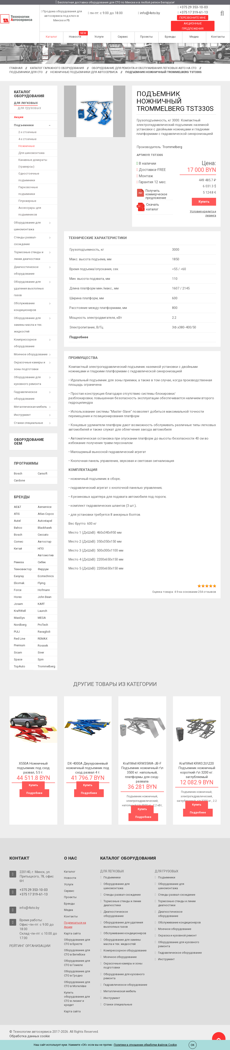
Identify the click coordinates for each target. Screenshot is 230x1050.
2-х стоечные (27, 125)
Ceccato (43, 528)
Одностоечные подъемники (28, 171)
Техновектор (23, 563)
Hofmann (44, 583)
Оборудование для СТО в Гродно (77, 966)
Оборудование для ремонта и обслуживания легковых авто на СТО (144, 68)
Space (18, 653)
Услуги (99, 36)
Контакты (218, 36)
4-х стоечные (27, 132)
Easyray (19, 569)
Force (17, 583)
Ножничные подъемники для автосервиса (84, 72)
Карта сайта (72, 926)
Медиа (194, 36)
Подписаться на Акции (75, 918)
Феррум (43, 563)
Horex (18, 590)
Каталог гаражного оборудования (57, 68)
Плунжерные (27, 194)
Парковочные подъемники (28, 184)
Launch (42, 604)
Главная (15, 68)
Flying (41, 576)
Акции (18, 110)
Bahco (18, 521)
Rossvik (43, 639)
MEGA (42, 611)
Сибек (42, 556)
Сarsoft (42, 467)
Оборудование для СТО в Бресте (77, 935)
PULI (17, 625)
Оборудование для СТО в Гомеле (77, 956)
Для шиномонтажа (31, 146)
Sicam (18, 646)
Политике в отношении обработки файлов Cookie (145, 1044)
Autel (17, 514)
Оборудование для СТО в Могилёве (77, 977)
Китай (18, 542)
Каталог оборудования (29, 94)
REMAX (42, 632)
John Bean (44, 590)
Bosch (18, 467)
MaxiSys (19, 611)
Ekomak (19, 576)
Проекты (146, 36)
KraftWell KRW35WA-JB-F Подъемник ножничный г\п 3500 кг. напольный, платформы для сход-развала (142, 766)
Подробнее (78, 336)
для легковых (23, 102)
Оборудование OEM (29, 435)
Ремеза (19, 556)
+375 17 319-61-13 (193, 12)
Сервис (123, 36)
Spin (41, 653)
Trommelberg (172, 147)
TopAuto (19, 660)
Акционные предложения (192, 26)
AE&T (17, 500)
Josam (18, 597)
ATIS (17, 507)
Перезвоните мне (192, 17)
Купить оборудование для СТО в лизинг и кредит (77, 992)
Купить (204, 201)
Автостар (44, 535)
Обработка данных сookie (29, 1029)
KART (41, 597)
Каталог (51, 36)
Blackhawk (45, 521)
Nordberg (20, 618)
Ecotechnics (46, 569)
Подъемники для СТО (26, 72)
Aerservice (44, 500)
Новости (75, 36)
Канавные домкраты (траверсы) (32, 157)
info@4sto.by (150, 13)
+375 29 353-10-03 (193, 7)
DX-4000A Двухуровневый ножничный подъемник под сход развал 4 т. (87, 761)
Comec (18, 535)
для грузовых (45, 102)
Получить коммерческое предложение (152, 194)
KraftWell (20, 604)
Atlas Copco (46, 507)
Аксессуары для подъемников (29, 205)
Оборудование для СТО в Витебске (77, 945)
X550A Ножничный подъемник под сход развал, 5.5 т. (33, 761)
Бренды (170, 36)
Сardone (19, 474)
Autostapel (45, 514)
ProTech (43, 618)
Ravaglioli (44, 625)
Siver (41, 646)
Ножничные (26, 139)
